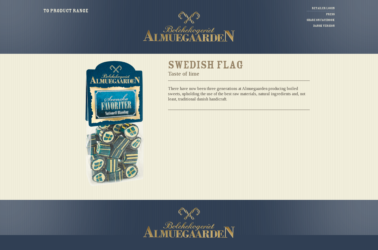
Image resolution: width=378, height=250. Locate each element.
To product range (65, 10)
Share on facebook (321, 20)
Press (330, 14)
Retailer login (323, 8)
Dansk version (324, 26)
